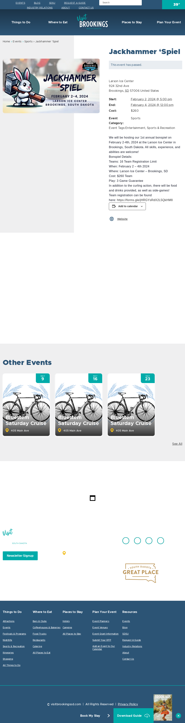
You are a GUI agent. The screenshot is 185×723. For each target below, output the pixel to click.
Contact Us (86, 8)
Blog (37, 3)
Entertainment (135, 128)
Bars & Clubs (40, 621)
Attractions (8, 621)
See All (177, 443)
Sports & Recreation (161, 128)
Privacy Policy (128, 704)
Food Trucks (39, 634)
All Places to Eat (41, 653)
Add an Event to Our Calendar (103, 647)
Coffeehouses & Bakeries (46, 627)
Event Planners (100, 621)
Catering (37, 646)
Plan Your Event (168, 22)
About (65, 8)
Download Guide (129, 715)
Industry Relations (40, 8)
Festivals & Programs (14, 634)
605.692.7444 (101, 539)
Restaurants (39, 640)
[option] (51, 86)
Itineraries (8, 653)
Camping (67, 627)
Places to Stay (131, 22)
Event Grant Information (105, 634)
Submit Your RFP (101, 640)
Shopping (8, 659)
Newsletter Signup (20, 555)
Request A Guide (75, 3)
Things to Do (20, 22)
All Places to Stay (72, 634)
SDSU (52, 3)
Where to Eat (57, 22)
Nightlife (7, 640)
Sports (28, 41)
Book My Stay (90, 715)
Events (20, 3)
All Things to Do (11, 665)
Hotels (66, 621)
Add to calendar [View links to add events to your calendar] (128, 206)
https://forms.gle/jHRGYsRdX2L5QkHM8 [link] (145, 200)
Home (6, 41)
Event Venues (100, 627)
